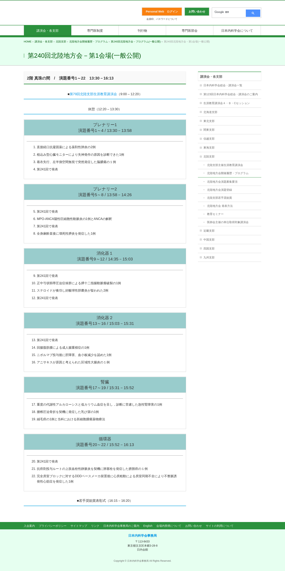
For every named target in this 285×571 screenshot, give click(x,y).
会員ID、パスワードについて (161, 19)
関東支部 (209, 129)
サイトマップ (78, 525)
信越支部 (209, 138)
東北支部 (209, 121)
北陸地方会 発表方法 (220, 205)
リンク (95, 525)
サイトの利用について (220, 525)
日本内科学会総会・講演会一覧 (222, 85)
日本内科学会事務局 (142, 535)
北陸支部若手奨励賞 (219, 197)
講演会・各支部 (211, 76)
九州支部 (209, 257)
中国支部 (209, 239)
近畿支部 (209, 230)
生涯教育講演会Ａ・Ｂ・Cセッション (226, 103)
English (147, 525)
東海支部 (209, 147)
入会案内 (29, 525)
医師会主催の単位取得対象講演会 (228, 222)
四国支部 (209, 248)
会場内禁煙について (168, 525)
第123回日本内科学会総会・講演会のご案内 (230, 94)
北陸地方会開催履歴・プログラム (228, 173)
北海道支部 (210, 112)
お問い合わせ (193, 525)
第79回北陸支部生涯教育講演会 (93, 94)
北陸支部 (209, 156)
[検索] (228, 12)
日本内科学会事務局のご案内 (121, 525)
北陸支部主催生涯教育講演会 (225, 165)
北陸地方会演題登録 (219, 189)
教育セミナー (215, 214)
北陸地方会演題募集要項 (222, 181)
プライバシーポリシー (52, 525)
